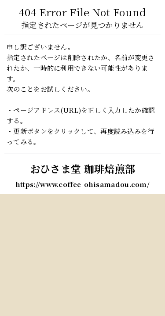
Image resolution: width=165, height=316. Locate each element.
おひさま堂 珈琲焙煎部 (82, 168)
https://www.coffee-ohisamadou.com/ (82, 184)
